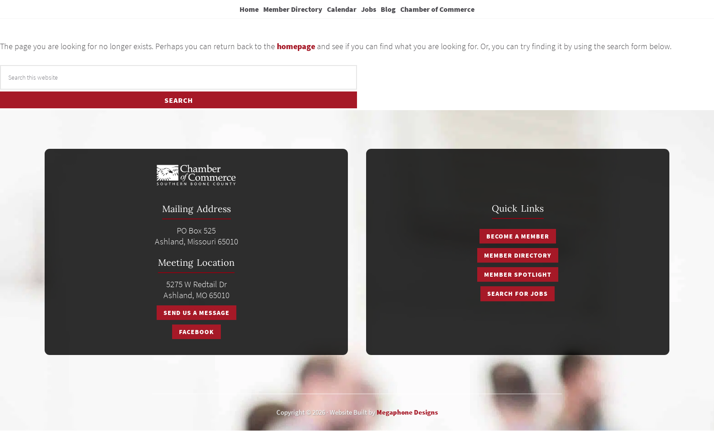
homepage (296, 46)
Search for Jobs (517, 293)
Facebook (196, 332)
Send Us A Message (196, 313)
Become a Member (517, 236)
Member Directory (517, 255)
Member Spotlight (517, 274)
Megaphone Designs (407, 412)
